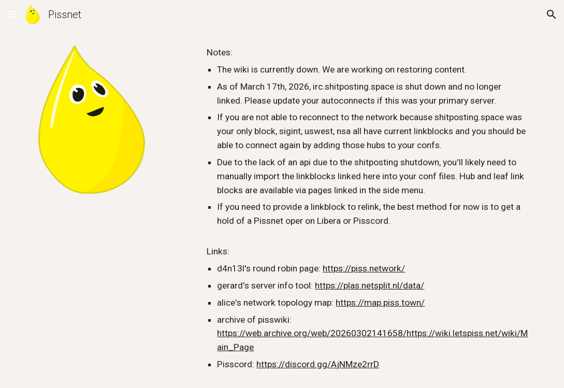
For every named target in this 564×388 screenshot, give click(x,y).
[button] (12, 14)
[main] (367, 208)
